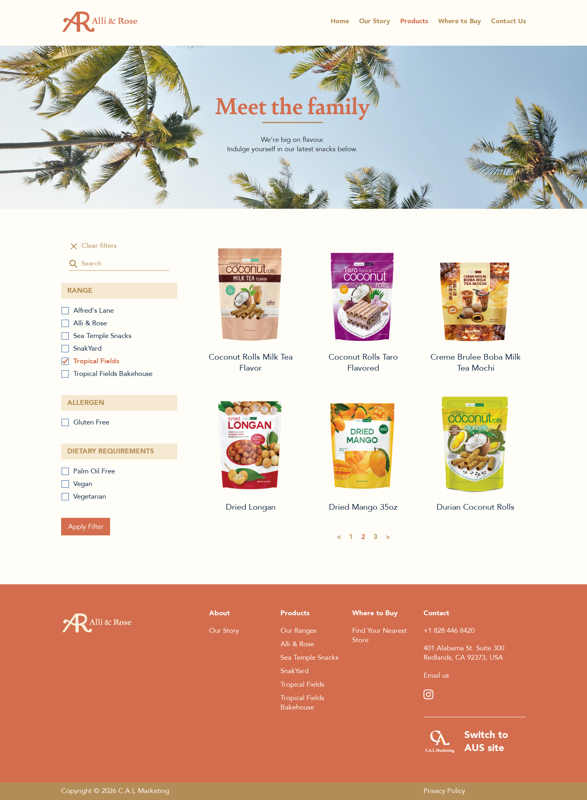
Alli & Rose (90, 323)
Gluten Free (91, 422)
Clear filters (99, 245)
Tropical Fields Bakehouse (112, 373)
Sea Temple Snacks (102, 335)
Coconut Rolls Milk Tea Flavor (251, 292)
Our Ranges (298, 630)
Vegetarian (89, 496)
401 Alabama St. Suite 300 (464, 648)
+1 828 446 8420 (449, 630)
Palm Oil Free (94, 471)
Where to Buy (459, 23)
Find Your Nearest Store (379, 635)
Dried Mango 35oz (363, 442)
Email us (436, 675)
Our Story (374, 23)
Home (340, 23)
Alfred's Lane (93, 310)
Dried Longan (251, 442)
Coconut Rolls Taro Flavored (363, 292)
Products (414, 23)
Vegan (82, 483)
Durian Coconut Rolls (476, 442)
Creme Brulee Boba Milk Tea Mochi (476, 292)
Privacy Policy (444, 791)
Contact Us (508, 23)
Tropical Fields (96, 361)
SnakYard (87, 348)
